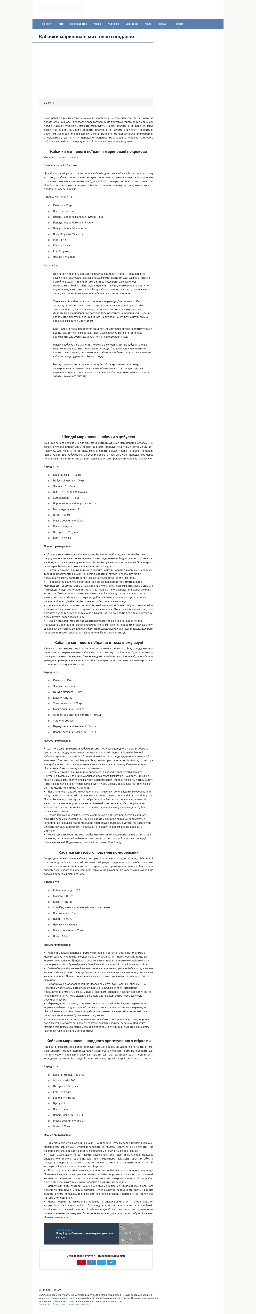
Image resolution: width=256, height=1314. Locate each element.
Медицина (131, 23)
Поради (162, 23)
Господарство (78, 23)
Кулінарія (113, 23)
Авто (61, 23)
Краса (97, 23)
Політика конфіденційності (75, 1304)
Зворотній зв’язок (49, 1304)
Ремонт (178, 23)
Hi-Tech (46, 23)
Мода (148, 23)
